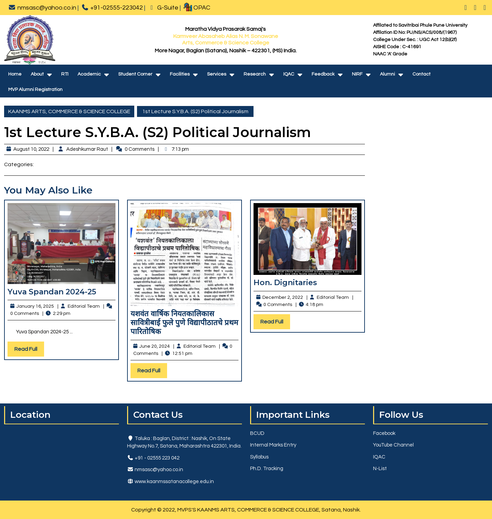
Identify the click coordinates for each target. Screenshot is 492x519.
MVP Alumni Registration (35, 89)
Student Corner (135, 74)
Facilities (180, 74)
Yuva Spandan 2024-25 (52, 291)
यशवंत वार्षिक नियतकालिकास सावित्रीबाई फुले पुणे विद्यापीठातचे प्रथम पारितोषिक (184, 322)
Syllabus (259, 457)
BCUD (257, 433)
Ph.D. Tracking (266, 468)
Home (15, 74)
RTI (64, 74)
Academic (89, 74)
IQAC (288, 74)
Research (255, 74)
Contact (421, 74)
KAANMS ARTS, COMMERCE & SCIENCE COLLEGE (69, 111)
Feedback (323, 74)
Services (216, 74)
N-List (380, 468)
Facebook (384, 433)
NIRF (357, 74)
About (37, 74)
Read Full (29, 351)
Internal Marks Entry (273, 445)
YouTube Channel (393, 445)
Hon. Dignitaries (285, 282)
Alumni (387, 74)
